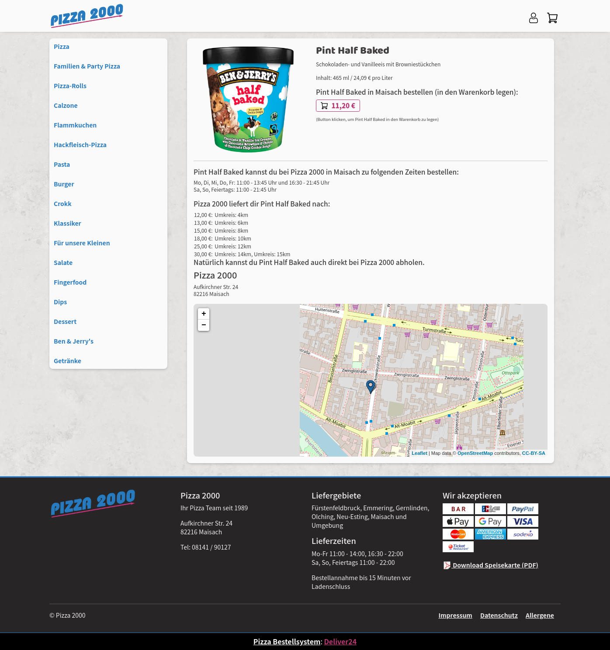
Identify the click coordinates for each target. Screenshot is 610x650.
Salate (63, 262)
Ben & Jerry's (74, 341)
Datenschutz (499, 615)
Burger (64, 183)
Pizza (61, 46)
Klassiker (67, 223)
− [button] (203, 325)
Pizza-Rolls (70, 85)
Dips (60, 301)
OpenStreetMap (475, 453)
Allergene (540, 615)
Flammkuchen (75, 124)
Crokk (63, 203)
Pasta (62, 164)
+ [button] (203, 314)
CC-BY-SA (533, 453)
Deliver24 (340, 641)
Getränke (67, 360)
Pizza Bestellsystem (287, 641)
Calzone (66, 105)
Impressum (455, 615)
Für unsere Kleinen (82, 242)
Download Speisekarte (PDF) (490, 565)
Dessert (65, 321)
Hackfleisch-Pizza (80, 144)
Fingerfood (70, 282)
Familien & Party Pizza (87, 66)
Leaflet (419, 453)
